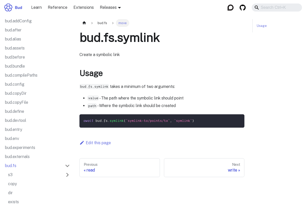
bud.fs (10, 165)
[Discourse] (231, 8)
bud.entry (13, 129)
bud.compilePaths (21, 75)
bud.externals (17, 156)
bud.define (14, 111)
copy (12, 183)
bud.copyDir (16, 93)
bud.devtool (15, 120)
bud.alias (13, 39)
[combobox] (277, 8)
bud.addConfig (18, 21)
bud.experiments (20, 147)
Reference (57, 7)
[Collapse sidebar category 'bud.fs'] (67, 166)
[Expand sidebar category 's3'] (67, 175)
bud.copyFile (16, 102)
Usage (262, 26)
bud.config (14, 84)
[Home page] (84, 23)
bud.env (12, 138)
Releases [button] (108, 7)
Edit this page (95, 142)
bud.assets (15, 48)
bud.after (13, 30)
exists (13, 201)
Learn (36, 7)
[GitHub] (243, 8)
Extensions (83, 7)
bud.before (15, 57)
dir (10, 192)
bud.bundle (15, 66)
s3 (10, 174)
